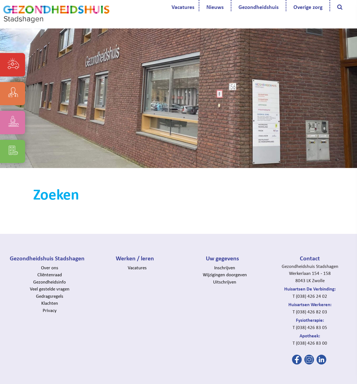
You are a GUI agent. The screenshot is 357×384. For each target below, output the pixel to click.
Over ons (49, 267)
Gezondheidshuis (258, 7)
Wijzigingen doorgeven (225, 274)
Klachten (49, 303)
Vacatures (183, 7)
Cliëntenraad (49, 274)
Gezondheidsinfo (49, 282)
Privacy (50, 310)
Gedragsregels (49, 296)
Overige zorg (307, 7)
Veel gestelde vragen (49, 288)
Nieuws (215, 7)
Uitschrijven (224, 282)
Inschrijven (224, 267)
